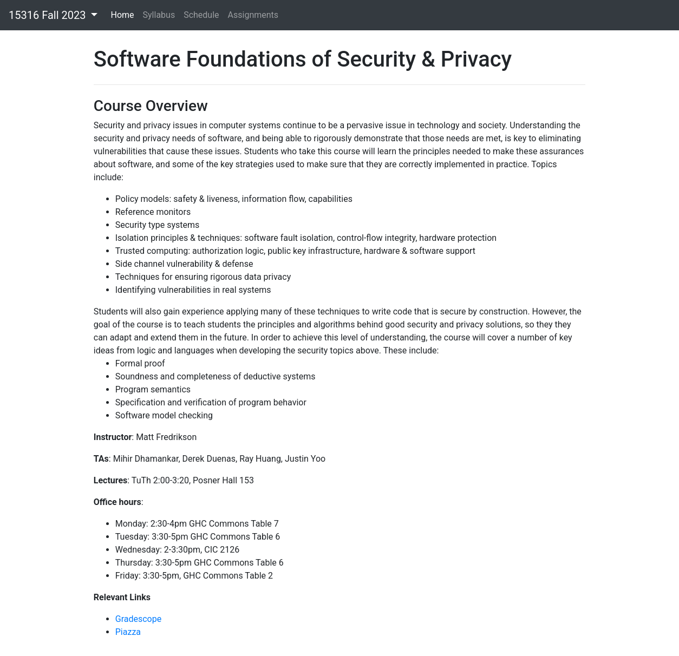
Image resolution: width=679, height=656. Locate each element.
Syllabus (159, 15)
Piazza (128, 632)
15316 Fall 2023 (48, 15)
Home (122, 15)
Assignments (253, 15)
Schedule (201, 15)
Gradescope (138, 619)
